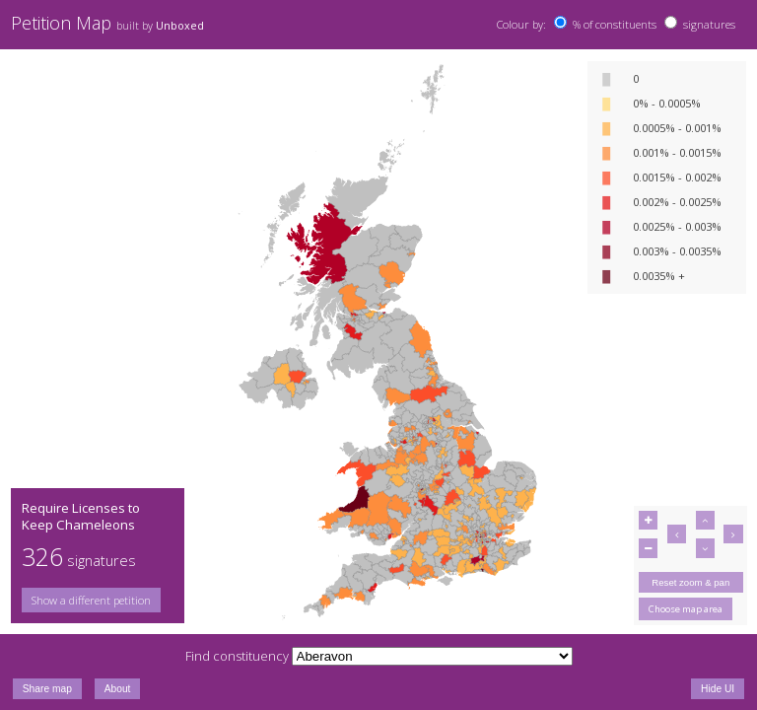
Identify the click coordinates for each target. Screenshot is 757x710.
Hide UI (717, 688)
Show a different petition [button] (91, 600)
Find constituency (237, 656)
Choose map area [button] (686, 609)
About (117, 688)
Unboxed (180, 26)
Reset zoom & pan (690, 582)
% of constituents (614, 24)
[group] (97, 600)
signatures (709, 24)
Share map (47, 688)
